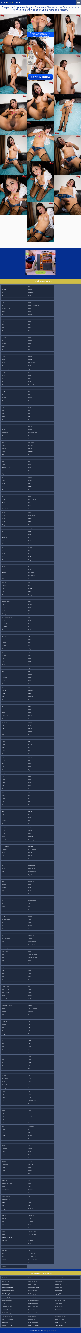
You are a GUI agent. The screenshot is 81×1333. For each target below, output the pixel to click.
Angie (3, 359)
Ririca (29, 878)
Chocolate (5, 623)
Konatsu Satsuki (6, 1069)
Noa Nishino (31, 575)
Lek (3, 1113)
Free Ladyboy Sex (33, 1322)
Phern (30, 744)
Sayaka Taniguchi (33, 944)
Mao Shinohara (6, 1212)
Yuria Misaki (31, 1247)
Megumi (4, 1259)
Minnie (30, 340)
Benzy (3, 518)
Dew (3, 671)
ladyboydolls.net (59, 1294)
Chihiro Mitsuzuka (7, 617)
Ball (3, 455)
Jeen (3, 894)
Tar (29, 1034)
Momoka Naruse (32, 385)
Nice (29, 540)
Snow (29, 973)
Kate (3, 1018)
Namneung (31, 442)
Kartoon (4, 1011)
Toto (29, 1094)
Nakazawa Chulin (32, 432)
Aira (3, 305)
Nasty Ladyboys (59, 1306)
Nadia (29, 423)
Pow (29, 817)
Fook (3, 769)
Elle (3, 703)
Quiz (29, 833)
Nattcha (30, 493)
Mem (29, 286)
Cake (3, 579)
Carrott (4, 595)
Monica (30, 394)
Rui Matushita (32, 900)
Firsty (3, 760)
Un (29, 1129)
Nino (29, 563)
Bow (3, 569)
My (29, 413)
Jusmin (4, 964)
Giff (3, 792)
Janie (3, 878)
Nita (29, 566)
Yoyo (29, 1218)
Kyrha (3, 1091)
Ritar (29, 884)
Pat (29, 703)
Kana (3, 983)
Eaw (3, 700)
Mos (29, 407)
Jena (3, 900)
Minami (30, 330)
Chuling (4, 636)
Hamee (4, 827)
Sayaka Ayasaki (32, 941)
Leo (3, 1116)
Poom (30, 804)
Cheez (4, 610)
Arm (3, 413)
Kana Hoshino (5, 986)
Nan (29, 461)
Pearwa (30, 722)
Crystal (4, 645)
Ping (29, 760)
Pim (29, 754)
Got (3, 814)
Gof (3, 801)
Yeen (29, 1196)
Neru (29, 521)
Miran (30, 350)
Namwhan (31, 458)
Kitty (3, 1062)
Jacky (3, 868)
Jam (3, 871)
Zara (29, 1263)
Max (3, 1221)
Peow (29, 741)
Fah (3, 734)
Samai (30, 913)
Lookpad (4, 1148)
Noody (30, 595)
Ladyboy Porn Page (33, 1287)
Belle (3, 502)
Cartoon (4, 598)
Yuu (29, 1250)
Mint (29, 343)
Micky (30, 299)
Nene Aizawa (31, 515)
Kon (3, 1065)
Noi (29, 582)
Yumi (29, 1237)
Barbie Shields (6, 467)
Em (3, 706)
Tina (29, 1062)
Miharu (30, 302)
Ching (3, 620)
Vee (29, 1132)
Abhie (3, 286)
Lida (3, 1119)
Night (29, 550)
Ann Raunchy (5, 369)
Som (29, 983)
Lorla (3, 1151)
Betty (3, 525)
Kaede (4, 973)
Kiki (3, 1049)
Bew (3, 528)
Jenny (3, 906)
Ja (2, 865)
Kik (3, 1046)
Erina (3, 719)
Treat (29, 1097)
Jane (3, 874)
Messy (30, 289)
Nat (29, 483)
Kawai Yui (4, 1021)
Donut (3, 684)
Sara (29, 929)
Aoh (3, 394)
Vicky (29, 1139)
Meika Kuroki (5, 1263)
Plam (29, 776)
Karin (3, 995)
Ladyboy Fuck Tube (7, 1306)
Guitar (4, 824)
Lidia (3, 1123)
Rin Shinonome (32, 862)
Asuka (3, 423)
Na (29, 416)
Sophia (30, 999)
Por (29, 814)
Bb (3, 477)
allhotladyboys (6, 1284)
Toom (30, 1084)
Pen (29, 734)
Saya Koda (31, 935)
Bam (3, 461)
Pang (29, 693)
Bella (3, 499)
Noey (29, 579)
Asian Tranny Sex (6, 1294)
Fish (3, 763)
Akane (3, 315)
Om (29, 652)
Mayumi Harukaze (7, 1237)
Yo (29, 1205)
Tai (29, 1021)
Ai (2, 299)
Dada (3, 649)
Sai (29, 903)
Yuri (29, 1244)
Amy (3, 350)
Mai (3, 1177)
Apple (3, 404)
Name (30, 439)
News (29, 534)
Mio (29, 346)
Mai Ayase (4, 1180)
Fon (3, 766)
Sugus (30, 1005)
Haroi (3, 833)
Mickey (30, 295)
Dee (3, 661)
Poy (29, 820)
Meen (3, 1244)
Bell (3, 496)
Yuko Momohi (32, 1231)
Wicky (30, 1170)
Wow (29, 1183)
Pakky (30, 677)
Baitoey (4, 445)
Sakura (30, 909)
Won (29, 1180)
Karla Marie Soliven (7, 1005)
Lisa (3, 1132)
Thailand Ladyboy (7, 1278)
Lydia (3, 1167)
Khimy (4, 1040)
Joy (3, 941)
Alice (3, 318)
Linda (3, 1129)
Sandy (30, 925)
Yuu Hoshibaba (32, 1253)
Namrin (30, 448)
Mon (29, 388)
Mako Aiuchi (5, 1189)
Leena (3, 1107)
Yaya (29, 1193)
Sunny (30, 1014)
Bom (3, 553)
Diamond (4, 677)
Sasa (29, 932)
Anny (3, 381)
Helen (3, 836)
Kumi (3, 1081)
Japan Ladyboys (6, 1297)
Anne (3, 375)
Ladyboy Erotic (32, 1316)
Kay (3, 1027)
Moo (29, 400)
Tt (29, 1104)
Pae (29, 671)
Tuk (29, 1107)
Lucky (3, 1158)
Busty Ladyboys (59, 1325)
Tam (29, 1024)
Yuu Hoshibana (32, 1256)
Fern (3, 750)
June (3, 960)
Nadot (30, 426)
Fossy (3, 773)
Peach (30, 715)
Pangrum (30, 696)
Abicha (4, 289)
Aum (3, 429)
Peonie (30, 738)
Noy (29, 617)
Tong (29, 1078)
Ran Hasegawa (32, 839)
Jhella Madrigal (6, 919)
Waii (29, 1151)
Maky (3, 1202)
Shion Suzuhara (32, 954)
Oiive (29, 642)
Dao (3, 652)
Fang (3, 741)
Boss (3, 566)
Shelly (30, 951)
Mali (3, 1205)
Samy (29, 922)
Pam (29, 684)
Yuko (29, 1228)
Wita (29, 1177)
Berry (3, 521)
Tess (29, 1053)
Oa (29, 636)
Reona (30, 855)
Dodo (3, 680)
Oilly (29, 649)
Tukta (29, 1110)
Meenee (4, 1250)
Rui (29, 894)
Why (29, 1167)
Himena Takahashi (7, 843)
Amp (3, 346)
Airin (3, 311)
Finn (3, 757)
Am (3, 334)
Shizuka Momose (33, 957)
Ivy (3, 859)
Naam (30, 420)
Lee (3, 1104)
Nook (29, 598)
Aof (3, 388)
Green (4, 820)
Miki (29, 311)
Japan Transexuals (59, 1319)
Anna (3, 372)
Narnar (30, 477)
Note (29, 614)
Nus (29, 623)
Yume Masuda (32, 1234)
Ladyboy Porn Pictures (61, 1284)
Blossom (4, 537)
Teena (30, 1049)
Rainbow (30, 836)
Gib (3, 785)
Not (29, 610)
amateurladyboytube (60, 1316)
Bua (3, 575)
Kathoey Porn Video (33, 1325)
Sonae (30, 989)
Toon (29, 1088)
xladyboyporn (58, 1309)
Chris (3, 630)
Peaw (29, 725)
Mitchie (30, 356)
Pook (29, 801)
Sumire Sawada (32, 1008)
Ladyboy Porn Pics (33, 1319)
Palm (29, 680)
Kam (3, 979)
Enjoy (3, 712)
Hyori (3, 852)
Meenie (4, 1256)
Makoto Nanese (6, 1199)
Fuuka (3, 779)
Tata (29, 1040)
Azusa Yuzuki (5, 439)
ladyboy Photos (59, 1290)
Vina (29, 1142)
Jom (3, 935)
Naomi (30, 474)
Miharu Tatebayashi (33, 305)
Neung (30, 528)
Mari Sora (4, 1215)
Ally (3, 327)
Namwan (30, 455)
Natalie (30, 486)
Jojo (3, 932)
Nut (29, 626)
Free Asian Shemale (7, 1287)
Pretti (29, 827)
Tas (29, 1037)
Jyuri (3, 970)
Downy (4, 690)
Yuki (29, 1224)
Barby (3, 470)
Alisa (3, 324)
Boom (3, 563)
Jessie (3, 913)
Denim (4, 665)
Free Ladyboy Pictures (34, 1313)
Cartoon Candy (6, 601)
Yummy (30, 1240)
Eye (3, 728)
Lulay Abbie (5, 1164)
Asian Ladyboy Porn (60, 1281)
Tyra (29, 1123)
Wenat (30, 1161)
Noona (30, 604)
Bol (3, 547)
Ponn (29, 795)
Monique (30, 397)
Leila (3, 1110)
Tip (29, 1065)
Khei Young (5, 1037)
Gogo (3, 804)
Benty (3, 512)
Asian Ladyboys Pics (33, 1297)
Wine (29, 1174)
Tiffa (29, 1056)
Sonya (30, 995)
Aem (3, 295)
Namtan (30, 451)
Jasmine (4, 884)
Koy (3, 1072)
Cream (4, 642)
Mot (29, 410)
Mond (30, 391)
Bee (3, 486)
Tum (29, 1113)
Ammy (4, 343)
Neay (29, 505)
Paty (29, 709)
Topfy (30, 1091)
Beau (3, 480)
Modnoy (30, 381)
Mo (29, 372)
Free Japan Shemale (33, 1300)
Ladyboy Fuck (5, 1281)
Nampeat (30, 445)
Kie (3, 1043)
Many (3, 1209)
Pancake (30, 690)
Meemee (4, 1240)
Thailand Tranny (6, 1313)
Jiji (2, 925)
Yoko (29, 1212)
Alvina (3, 330)
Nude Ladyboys (32, 1281)
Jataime (4, 887)
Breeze (4, 572)
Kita (3, 1059)
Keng (3, 1034)
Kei (3, 1030)
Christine (4, 633)
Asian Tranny (58, 1303)
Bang (3, 464)
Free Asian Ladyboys (7, 1322)
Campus (4, 582)
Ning (29, 560)
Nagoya (30, 429)
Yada (29, 1186)
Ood (29, 658)
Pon (29, 789)
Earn (3, 696)
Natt (29, 490)
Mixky (30, 365)
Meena (4, 1247)
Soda (29, 976)
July (3, 957)
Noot (29, 607)
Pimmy (30, 757)
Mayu (3, 1234)
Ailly (3, 302)
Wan (29, 1154)
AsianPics (10, 2)
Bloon (3, 534)
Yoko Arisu (31, 1215)
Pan (29, 687)
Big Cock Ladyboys (7, 1300)
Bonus (3, 556)
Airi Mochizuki (6, 308)
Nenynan (30, 518)
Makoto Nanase (6, 1196)
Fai (3, 738)
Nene (29, 512)
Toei (29, 1072)
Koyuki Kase (5, 1078)
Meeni (4, 1253)
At (2, 426)
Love (3, 1154)
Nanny (30, 470)
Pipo (29, 769)
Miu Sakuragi (31, 362)
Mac (3, 1174)
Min (29, 324)
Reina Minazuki (32, 849)
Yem (29, 1199)
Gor (3, 811)
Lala (3, 1094)
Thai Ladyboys (32, 1278)
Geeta (3, 782)
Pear (29, 719)
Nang (29, 467)
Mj (29, 369)
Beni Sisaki (5, 509)
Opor (29, 668)
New (29, 531)
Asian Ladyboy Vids (7, 1316)
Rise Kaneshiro (32, 881)
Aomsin (4, 397)
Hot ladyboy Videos (60, 1297)
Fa (2, 731)
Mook (29, 404)
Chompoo (4, 626)
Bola (3, 550)
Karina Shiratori (6, 999)
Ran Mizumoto (32, 843)
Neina (30, 509)
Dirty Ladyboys (6, 1303)
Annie (3, 378)
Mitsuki (30, 359)
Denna (4, 668)
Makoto (4, 1193)
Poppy (30, 811)
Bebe (3, 483)
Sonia (29, 992)
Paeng (30, 674)
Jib (2, 922)
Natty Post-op (32, 499)
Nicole (30, 544)
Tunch (30, 1116)
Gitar (3, 798)
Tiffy (29, 1059)
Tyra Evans (31, 1126)
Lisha (3, 1135)
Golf (3, 808)
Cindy (3, 639)
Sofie (29, 979)
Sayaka (30, 938)
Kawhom (4, 1024)
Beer (3, 490)
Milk (29, 321)
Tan (29, 1027)
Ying (29, 1202)
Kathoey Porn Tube (60, 1278)
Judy (3, 944)
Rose (29, 887)
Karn (3, 1008)
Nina (29, 556)
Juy (3, 967)
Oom (29, 661)
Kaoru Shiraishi (6, 989)
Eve (3, 725)
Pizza (29, 773)
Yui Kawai (31, 1221)
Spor (29, 1002)
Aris (3, 410)
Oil (29, 645)
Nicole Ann (31, 547)
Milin (29, 318)
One (29, 655)
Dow (3, 687)
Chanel (4, 607)
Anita (3, 362)
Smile (29, 970)
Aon (3, 400)
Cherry (4, 614)
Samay (30, 916)
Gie (3, 789)
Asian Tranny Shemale (8, 1290)
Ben (3, 505)
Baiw (3, 451)
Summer (30, 1011)
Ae (3, 292)
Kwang (4, 1088)
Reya (29, 859)
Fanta (3, 744)
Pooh (29, 798)
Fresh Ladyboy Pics (60, 1313)
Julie (3, 954)
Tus (29, 1119)
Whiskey (30, 1164)
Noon (29, 601)
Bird (3, 531)
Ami (3, 340)
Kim (3, 1053)
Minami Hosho (32, 334)
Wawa (30, 1158)
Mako (3, 1186)
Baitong (4, 448)
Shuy (29, 960)
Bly (3, 540)
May (3, 1224)
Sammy (30, 919)
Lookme (4, 1145)
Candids (4, 585)
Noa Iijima (31, 572)
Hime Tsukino (6, 839)
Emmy (4, 709)
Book (3, 560)
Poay (29, 782)
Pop (29, 808)
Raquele (30, 846)
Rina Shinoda (31, 865)
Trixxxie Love (32, 1100)
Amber (4, 337)
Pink (29, 763)
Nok (29, 585)
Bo (3, 544)
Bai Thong (4, 442)
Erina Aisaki (5, 722)
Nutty (29, 630)
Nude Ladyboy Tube (60, 1322)
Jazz (3, 890)
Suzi (29, 1018)
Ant (3, 385)
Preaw (30, 824)
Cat (3, 604)
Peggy (30, 731)
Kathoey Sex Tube (33, 1306)
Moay (29, 375)
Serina (30, 948)
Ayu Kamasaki (5, 432)
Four (3, 776)
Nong (29, 591)
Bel (3, 493)
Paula (29, 712)
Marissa (4, 1218)
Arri (3, 420)
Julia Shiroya (5, 948)
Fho (3, 754)
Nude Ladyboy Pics (7, 1325)
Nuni (29, 620)
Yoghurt (30, 1209)
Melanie (4, 1266)
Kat (3, 1014)
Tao (29, 1030)
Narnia (30, 480)
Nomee (30, 588)
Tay (29, 1043)
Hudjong (4, 849)
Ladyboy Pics (58, 1287)
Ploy (29, 779)
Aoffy (3, 391)
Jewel (3, 916)
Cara (3, 591)
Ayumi (4, 435)
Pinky (29, 766)
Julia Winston (5, 951)
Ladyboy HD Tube (7, 1309)
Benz (3, 515)
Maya (3, 1228)
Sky (29, 967)
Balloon (4, 458)
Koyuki (4, 1075)
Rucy (29, 890)
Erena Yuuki (5, 715)
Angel (3, 356)
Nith (29, 569)
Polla (29, 785)
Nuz (29, 633)
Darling (4, 655)
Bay (3, 474)
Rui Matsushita (32, 897)
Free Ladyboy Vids (60, 1300)
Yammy (30, 1189)
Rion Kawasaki (32, 871)
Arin (3, 407)
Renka (30, 852)
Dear (3, 658)
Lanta (3, 1097)
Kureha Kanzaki (6, 1084)
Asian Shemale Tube (7, 1319)
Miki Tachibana (32, 315)
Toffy (29, 1075)
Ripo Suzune (31, 874)
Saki (29, 906)
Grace (3, 817)
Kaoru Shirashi (6, 992)
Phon (29, 747)
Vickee (30, 1135)
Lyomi (3, 1170)
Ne (29, 502)
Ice (3, 855)
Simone (30, 964)
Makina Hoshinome (7, 1183)
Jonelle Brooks (6, 938)
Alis (3, 321)
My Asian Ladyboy (33, 1303)
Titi (29, 1069)
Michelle (30, 292)
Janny (3, 881)
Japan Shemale (32, 1284)
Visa (29, 1145)
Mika (29, 308)
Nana (29, 464)
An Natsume (5, 353)
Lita (3, 1139)
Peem (30, 728)
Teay (29, 1046)
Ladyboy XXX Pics (32, 1290)
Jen (3, 897)
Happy (4, 830)
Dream (4, 693)
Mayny (4, 1231)
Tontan (30, 1081)
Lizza (3, 1142)
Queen (30, 830)
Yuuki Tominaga (32, 1259)
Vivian (30, 1148)
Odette (30, 639)
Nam (29, 435)
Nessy (30, 525)
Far (3, 747)
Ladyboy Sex (31, 1309)
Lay (3, 1100)
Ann (3, 365)
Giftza (3, 795)
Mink (29, 337)
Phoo (29, 750)
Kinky (3, 1056)
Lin (3, 1126)
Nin (29, 553)
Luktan (4, 1161)
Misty (29, 353)
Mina (29, 327)
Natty (29, 496)
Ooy (29, 665)
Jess (3, 909)
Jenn (3, 903)
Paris (29, 700)
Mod (29, 378)
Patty (29, 706)
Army (3, 416)
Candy (3, 588)
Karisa (3, 1002)
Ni (29, 537)
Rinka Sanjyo (31, 868)
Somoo (30, 986)
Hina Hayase (5, 846)
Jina (3, 929)
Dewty (4, 674)
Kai (3, 976)
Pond (29, 792)
